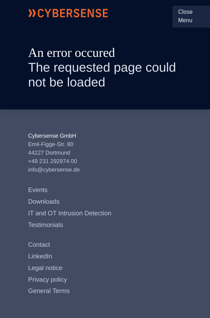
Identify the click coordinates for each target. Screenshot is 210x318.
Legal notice (45, 267)
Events (38, 189)
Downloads (44, 201)
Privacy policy (47, 279)
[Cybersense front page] (68, 13)
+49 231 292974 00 (52, 161)
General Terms (49, 290)
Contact (39, 244)
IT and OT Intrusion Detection (69, 213)
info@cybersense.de (54, 170)
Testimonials (45, 224)
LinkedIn (40, 256)
